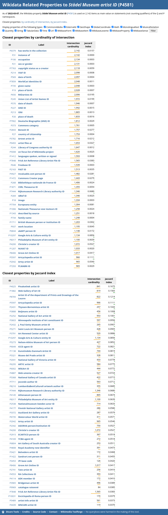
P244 (13, 147)
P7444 (13, 191)
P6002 (13, 368)
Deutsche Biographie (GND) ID (34, 121)
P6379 (13, 50)
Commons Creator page (30, 178)
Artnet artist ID (26, 138)
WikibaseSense (140, 30)
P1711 (13, 222)
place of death (25, 116)
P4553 (13, 474)
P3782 (13, 138)
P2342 (13, 425)
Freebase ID (24, 165)
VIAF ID (22, 72)
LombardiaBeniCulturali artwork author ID (40, 386)
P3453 (13, 461)
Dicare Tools (12, 511)
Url (52, 30)
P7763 (13, 68)
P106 (13, 59)
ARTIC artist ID (26, 364)
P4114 (13, 478)
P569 (13, 77)
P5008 (13, 151)
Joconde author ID (27, 381)
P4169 (13, 439)
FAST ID (22, 169)
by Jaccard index (59, 21)
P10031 (12, 496)
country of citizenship (29, 134)
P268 (13, 182)
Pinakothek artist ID (29, 286)
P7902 (13, 121)
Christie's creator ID (28, 244)
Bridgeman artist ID (28, 482)
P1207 (13, 248)
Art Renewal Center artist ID (33, 333)
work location (25, 226)
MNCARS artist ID (27, 504)
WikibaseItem (81, 30)
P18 (14, 200)
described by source (28, 213)
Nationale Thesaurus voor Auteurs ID (37, 209)
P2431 (13, 307)
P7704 (13, 204)
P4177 (13, 408)
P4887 (13, 373)
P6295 (13, 364)
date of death (25, 103)
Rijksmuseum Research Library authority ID (41, 191)
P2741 (13, 469)
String (20, 30)
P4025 (13, 286)
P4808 (13, 447)
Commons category (28, 125)
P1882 (13, 290)
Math (116, 27)
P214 (13, 72)
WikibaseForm (64, 30)
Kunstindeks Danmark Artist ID (34, 351)
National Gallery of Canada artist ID (37, 377)
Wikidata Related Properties (32, 5)
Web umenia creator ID (30, 373)
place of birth (25, 90)
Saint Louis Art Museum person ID (36, 329)
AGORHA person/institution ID (34, 425)
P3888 (13, 311)
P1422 (13, 456)
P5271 (13, 329)
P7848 (13, 160)
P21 (14, 63)
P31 (14, 55)
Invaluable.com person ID (31, 173)
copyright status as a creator (33, 68)
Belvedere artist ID (28, 452)
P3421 (13, 452)
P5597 (13, 257)
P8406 (13, 253)
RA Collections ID (27, 474)
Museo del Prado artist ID (31, 355)
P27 (14, 134)
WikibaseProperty (121, 30)
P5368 (13, 377)
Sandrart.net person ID (30, 456)
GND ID (22, 107)
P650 (13, 94)
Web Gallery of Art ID (29, 290)
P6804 (13, 443)
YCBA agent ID (25, 439)
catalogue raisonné (28, 487)
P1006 (13, 209)
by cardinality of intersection (36, 21)
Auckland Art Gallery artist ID (33, 412)
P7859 (13, 81)
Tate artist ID (25, 469)
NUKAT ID (23, 248)
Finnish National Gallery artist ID (35, 408)
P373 (13, 125)
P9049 (13, 346)
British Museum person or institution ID (39, 222)
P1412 (13, 156)
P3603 (13, 320)
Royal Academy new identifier (34, 447)
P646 (13, 165)
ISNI (20, 112)
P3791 (13, 333)
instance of (24, 55)
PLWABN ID (24, 266)
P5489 (13, 500)
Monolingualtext (131, 27)
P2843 (13, 129)
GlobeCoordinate (102, 27)
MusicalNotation (151, 27)
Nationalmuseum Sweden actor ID (36, 403)
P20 (14, 116)
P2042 (13, 261)
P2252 (13, 315)
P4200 (13, 244)
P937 (13, 226)
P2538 (13, 403)
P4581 (70, 13)
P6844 (13, 231)
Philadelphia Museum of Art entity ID (37, 239)
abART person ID (27, 231)
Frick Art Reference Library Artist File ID (39, 160)
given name (24, 85)
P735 (13, 85)
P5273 (13, 342)
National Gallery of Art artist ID (34, 315)
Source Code (39, 511)
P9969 (13, 487)
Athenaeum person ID (29, 395)
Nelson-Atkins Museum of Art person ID (39, 342)
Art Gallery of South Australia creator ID (39, 443)
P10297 (12, 235)
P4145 (13, 395)
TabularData (33, 30)
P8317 (13, 239)
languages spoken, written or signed (37, 156)
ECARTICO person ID (28, 434)
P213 (13, 112)
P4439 (13, 504)
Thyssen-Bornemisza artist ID (33, 307)
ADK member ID (26, 478)
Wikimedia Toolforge (71, 511)
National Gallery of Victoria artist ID (37, 359)
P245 (13, 99)
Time (44, 30)
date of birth (25, 77)
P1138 (13, 351)
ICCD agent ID (25, 346)
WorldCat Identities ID (30, 81)
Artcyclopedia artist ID (30, 257)
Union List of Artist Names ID (33, 99)
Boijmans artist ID (27, 311)
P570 (13, 103)
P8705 (13, 296)
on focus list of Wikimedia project (36, 151)
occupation (24, 59)
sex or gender (25, 63)
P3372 (13, 412)
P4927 (13, 173)
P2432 (13, 324)
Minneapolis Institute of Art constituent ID (40, 320)
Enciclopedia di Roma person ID (34, 496)
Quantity (9, 30)
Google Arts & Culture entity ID (34, 235)
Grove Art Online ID (28, 253)
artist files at (25, 143)
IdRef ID (22, 195)
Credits (26, 511)
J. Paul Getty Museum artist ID (34, 324)
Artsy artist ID (25, 261)
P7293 (13, 266)
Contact (53, 511)
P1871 (13, 187)
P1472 (13, 178)
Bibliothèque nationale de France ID (37, 182)
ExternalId (71, 27)
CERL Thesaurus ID (28, 187)
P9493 (13, 143)
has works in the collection (32, 50)
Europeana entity (27, 204)
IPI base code (25, 461)
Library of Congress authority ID (35, 147)
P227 (13, 107)
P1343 (13, 213)
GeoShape (85, 27)
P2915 (13, 434)
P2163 (13, 169)
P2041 (13, 359)
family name (24, 217)
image (21, 200)
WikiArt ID (23, 368)
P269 (13, 195)
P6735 (13, 417)
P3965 (13, 482)
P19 (14, 90)
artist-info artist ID (28, 500)
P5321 (13, 355)
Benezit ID (23, 129)
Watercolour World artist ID (32, 417)
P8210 (13, 386)
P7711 (13, 381)
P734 (13, 217)
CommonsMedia (54, 27)
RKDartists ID (25, 94)
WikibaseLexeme (100, 30)
